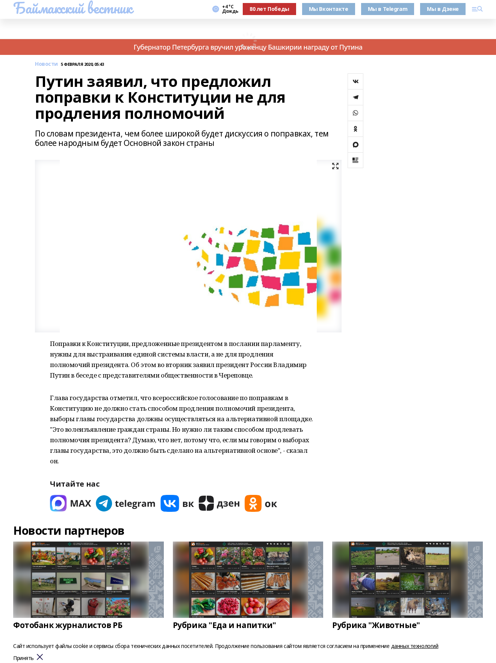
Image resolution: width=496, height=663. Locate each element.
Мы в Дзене (443, 8)
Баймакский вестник (72, 8)
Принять (23, 658)
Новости (46, 64)
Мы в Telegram (388, 8)
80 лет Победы (269, 8)
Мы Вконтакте (328, 8)
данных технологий (415, 645)
